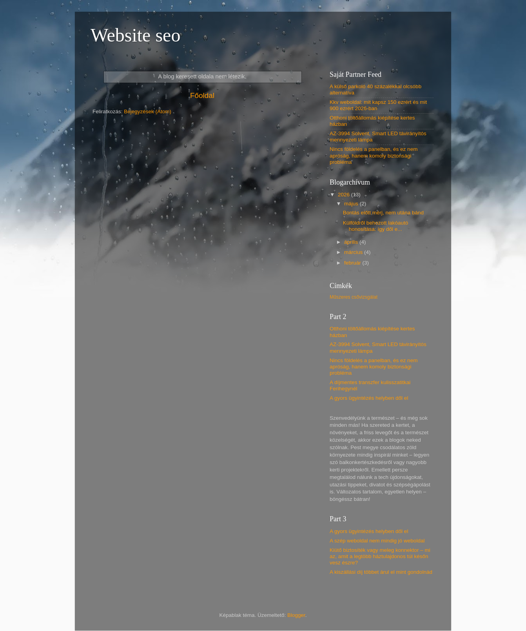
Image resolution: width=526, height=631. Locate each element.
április (351, 242)
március (354, 252)
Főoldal (202, 95)
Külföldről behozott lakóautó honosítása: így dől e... (375, 226)
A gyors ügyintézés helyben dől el (369, 398)
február (353, 263)
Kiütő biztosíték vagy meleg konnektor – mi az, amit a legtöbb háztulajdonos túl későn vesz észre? (380, 556)
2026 (344, 195)
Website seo (135, 35)
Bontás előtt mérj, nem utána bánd (383, 213)
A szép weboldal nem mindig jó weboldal (377, 541)
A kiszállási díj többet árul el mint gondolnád (381, 572)
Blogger (296, 615)
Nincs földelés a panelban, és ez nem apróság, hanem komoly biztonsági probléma (373, 155)
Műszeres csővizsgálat (353, 297)
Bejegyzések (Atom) (147, 111)
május (352, 204)
